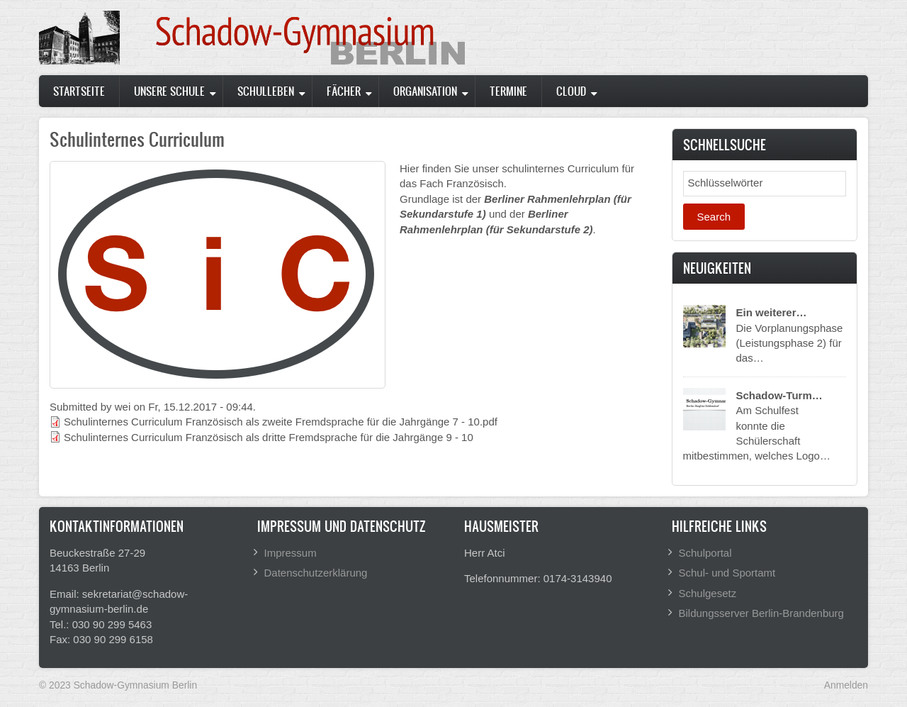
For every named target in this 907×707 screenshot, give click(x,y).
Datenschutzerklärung (316, 573)
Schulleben (265, 91)
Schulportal (705, 553)
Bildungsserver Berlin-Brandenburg (761, 613)
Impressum (290, 553)
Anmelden (846, 685)
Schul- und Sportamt (727, 573)
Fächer (344, 91)
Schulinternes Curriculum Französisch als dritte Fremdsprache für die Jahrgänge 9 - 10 (268, 437)
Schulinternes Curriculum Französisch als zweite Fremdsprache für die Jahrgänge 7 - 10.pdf (280, 422)
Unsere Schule (169, 91)
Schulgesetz (708, 593)
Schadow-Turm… (779, 395)
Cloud (571, 91)
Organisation (425, 91)
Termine (508, 91)
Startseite (79, 91)
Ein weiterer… (771, 312)
